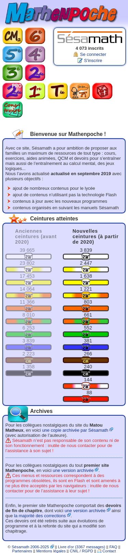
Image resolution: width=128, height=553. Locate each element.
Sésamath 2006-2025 (30, 547)
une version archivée (73, 470)
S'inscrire (93, 60)
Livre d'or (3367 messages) (81, 547)
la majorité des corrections (40, 515)
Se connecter (93, 54)
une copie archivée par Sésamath (75, 430)
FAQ (113, 547)
